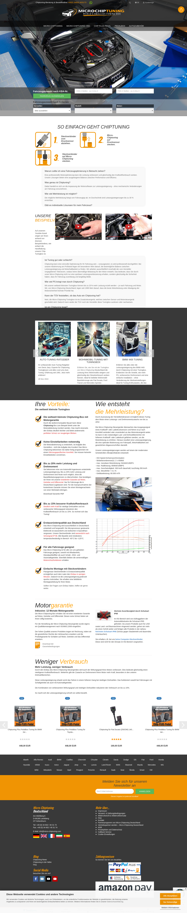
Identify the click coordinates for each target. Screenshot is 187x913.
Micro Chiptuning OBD (78, 26)
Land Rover (106, 765)
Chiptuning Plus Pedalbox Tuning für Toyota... (70, 730)
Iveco (56, 765)
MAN (118, 765)
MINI (36, 770)
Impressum (102, 811)
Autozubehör (136, 26)
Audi (50, 760)
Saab (113, 770)
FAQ (100, 818)
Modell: (78, 106)
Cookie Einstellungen (106, 834)
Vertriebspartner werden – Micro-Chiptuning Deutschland (120, 825)
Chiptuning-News (40, 860)
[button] (89, 3)
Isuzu (47, 765)
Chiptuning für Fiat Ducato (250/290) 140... (116, 729)
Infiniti (37, 765)
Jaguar (66, 765)
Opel (69, 770)
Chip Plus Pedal (102, 26)
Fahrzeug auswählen (52, 96)
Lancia (93, 765)
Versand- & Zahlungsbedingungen (111, 813)
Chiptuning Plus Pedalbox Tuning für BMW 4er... (162, 730)
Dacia (116, 760)
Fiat (143, 760)
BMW (59, 760)
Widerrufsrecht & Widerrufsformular (112, 816)
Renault (103, 770)
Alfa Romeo (38, 760)
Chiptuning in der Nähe (42, 862)
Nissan (59, 770)
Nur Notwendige (170, 902)
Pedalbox (120, 26)
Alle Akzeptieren (170, 896)
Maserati (128, 765)
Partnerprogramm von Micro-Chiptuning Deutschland (119, 823)
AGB (100, 827)
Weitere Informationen (170, 908)
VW (150, 770)
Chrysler (94, 760)
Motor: (119, 106)
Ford (151, 760)
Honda (161, 760)
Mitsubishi (48, 770)
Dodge (126, 760)
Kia (84, 765)
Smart (142, 770)
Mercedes (152, 765)
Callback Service (104, 832)
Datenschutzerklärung (115, 902)
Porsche (91, 770)
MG (162, 765)
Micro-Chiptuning (52, 26)
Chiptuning (90, 370)
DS (135, 760)
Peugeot (79, 770)
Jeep (76, 765)
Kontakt (101, 820)
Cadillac (69, 760)
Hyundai (26, 765)
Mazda (140, 765)
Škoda (131, 770)
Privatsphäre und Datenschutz (110, 830)
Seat (122, 770)
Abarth (26, 760)
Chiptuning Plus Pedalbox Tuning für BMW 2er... (25, 730)
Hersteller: (38, 106)
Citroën (105, 760)
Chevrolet (82, 760)
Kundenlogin (148, 2)
